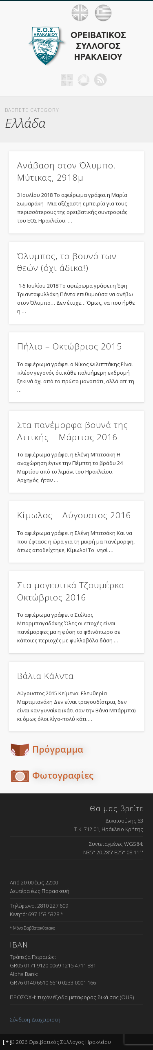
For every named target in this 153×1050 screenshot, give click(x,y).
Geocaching (66, 79)
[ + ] (7, 1042)
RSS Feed (100, 79)
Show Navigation (137, 12)
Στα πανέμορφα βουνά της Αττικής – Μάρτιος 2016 (72, 430)
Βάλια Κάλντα (45, 675)
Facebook (50, 79)
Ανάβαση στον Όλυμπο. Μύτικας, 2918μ (66, 171)
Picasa (83, 79)
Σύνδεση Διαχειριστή (35, 1019)
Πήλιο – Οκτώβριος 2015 (69, 346)
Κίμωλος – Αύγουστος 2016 (74, 515)
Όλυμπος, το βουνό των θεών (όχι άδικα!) (67, 261)
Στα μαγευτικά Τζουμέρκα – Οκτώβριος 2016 (74, 590)
